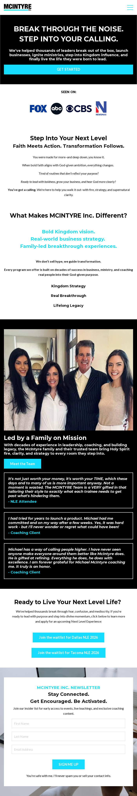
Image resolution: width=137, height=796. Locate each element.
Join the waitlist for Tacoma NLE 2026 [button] (68, 652)
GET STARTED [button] (68, 69)
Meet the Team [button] (22, 464)
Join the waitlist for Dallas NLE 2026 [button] (68, 637)
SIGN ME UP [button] (69, 764)
